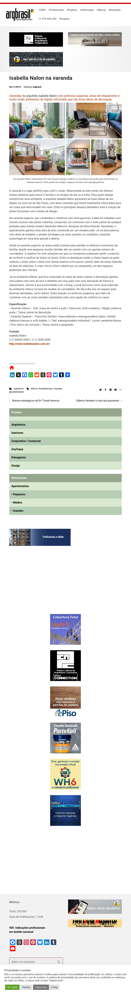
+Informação (87, 10)
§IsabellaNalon (16, 392)
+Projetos (72, 10)
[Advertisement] (30, 583)
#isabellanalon (46, 388)
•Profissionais (56, 10)
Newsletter (115, 10)
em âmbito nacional (21, 931)
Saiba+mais (41, 987)
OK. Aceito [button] (12, 987)
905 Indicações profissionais (27, 927)
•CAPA (42, 10)
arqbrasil (37, 87)
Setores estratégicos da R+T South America (36, 400)
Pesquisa (64, 18)
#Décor (34, 388)
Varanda (58, 388)
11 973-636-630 (48, 18)
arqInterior (19, 388)
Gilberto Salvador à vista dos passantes (97, 400)
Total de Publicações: (22, 916)
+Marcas (101, 10)
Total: (13, 911)
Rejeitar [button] (26, 987)
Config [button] (54, 987)
